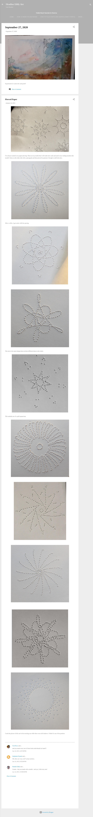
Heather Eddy (16, 766)
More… (80, 17)
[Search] (90, 5)
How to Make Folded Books (27, 17)
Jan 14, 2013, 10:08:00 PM (19, 772)
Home (12, 17)
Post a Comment (11, 776)
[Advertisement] (86, 52)
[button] (74, 27)
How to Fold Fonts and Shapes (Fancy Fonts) (57, 17)
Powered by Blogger (46, 812)
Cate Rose (15, 745)
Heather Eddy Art (15, 4)
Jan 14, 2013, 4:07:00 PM (19, 751)
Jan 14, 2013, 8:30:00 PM (19, 761)
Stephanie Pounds (17, 756)
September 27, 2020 (16, 27)
